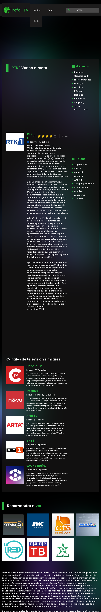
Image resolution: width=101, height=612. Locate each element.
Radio (36, 21)
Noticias (37, 10)
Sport (50, 10)
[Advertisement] (50, 38)
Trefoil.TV (16, 10)
